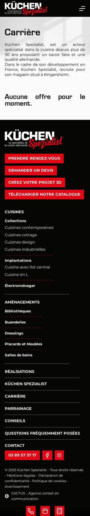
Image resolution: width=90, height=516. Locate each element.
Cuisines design (20, 242)
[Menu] (82, 9)
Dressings (14, 333)
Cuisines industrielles (25, 249)
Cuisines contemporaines (29, 227)
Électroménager (20, 285)
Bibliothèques (18, 311)
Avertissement (17, 486)
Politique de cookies (49, 481)
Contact (14, 445)
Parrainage (18, 408)
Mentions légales (21, 475)
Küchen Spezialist (26, 384)
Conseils (15, 421)
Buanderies (15, 322)
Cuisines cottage (21, 234)
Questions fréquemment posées (42, 433)
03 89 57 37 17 (22, 455)
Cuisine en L (16, 274)
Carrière (15, 396)
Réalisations (19, 371)
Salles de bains (18, 355)
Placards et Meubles (23, 344)
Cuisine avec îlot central (27, 267)
